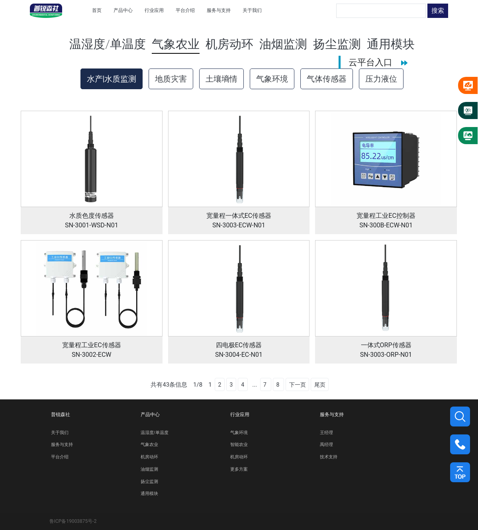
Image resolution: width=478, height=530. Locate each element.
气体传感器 (327, 79)
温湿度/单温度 (154, 432)
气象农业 (149, 444)
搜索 (437, 10)
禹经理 (326, 444)
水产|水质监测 (112, 79)
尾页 (319, 384)
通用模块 (149, 493)
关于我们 (60, 432)
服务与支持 (62, 444)
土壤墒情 (221, 79)
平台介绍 (60, 457)
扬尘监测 (149, 481)
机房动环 (149, 457)
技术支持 (328, 457)
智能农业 (239, 444)
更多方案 (239, 469)
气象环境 (272, 79)
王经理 (326, 432)
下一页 (297, 384)
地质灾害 (171, 79)
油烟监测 (149, 469)
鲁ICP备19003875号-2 (73, 521)
